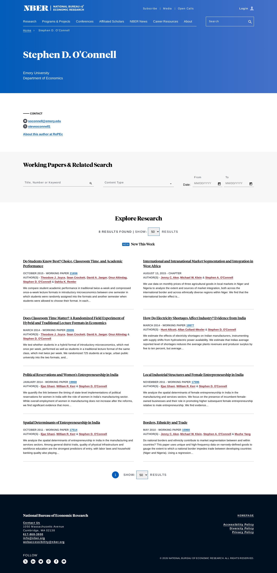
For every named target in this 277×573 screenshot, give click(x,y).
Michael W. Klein (191, 277)
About (188, 21)
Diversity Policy (242, 528)
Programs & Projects (56, 21)
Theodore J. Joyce (53, 277)
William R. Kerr (65, 386)
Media (167, 8)
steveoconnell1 (39, 126)
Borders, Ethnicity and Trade (165, 422)
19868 (73, 381)
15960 (186, 429)
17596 (195, 381)
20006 (70, 330)
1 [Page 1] (115, 475)
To (230, 177)
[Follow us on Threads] (48, 561)
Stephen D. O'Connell (37, 281)
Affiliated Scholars (111, 21)
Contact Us (31, 522)
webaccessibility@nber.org (44, 541)
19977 (190, 325)
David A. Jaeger (97, 277)
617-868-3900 (33, 534)
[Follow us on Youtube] (64, 561)
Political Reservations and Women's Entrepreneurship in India (70, 374)
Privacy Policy (243, 532)
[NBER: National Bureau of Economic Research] (57, 10)
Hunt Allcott (168, 329)
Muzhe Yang (243, 434)
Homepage (246, 515)
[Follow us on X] (25, 561)
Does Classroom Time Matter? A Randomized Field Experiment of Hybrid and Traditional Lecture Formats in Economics (73, 320)
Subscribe (150, 8)
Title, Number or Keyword (43, 182)
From (201, 177)
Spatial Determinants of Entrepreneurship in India (61, 422)
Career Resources (165, 21)
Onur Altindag (117, 277)
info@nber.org (34, 538)
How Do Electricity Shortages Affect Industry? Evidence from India (194, 317)
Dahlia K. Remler (65, 281)
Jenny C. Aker (170, 277)
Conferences (84, 21)
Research (29, 21)
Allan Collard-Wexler (191, 329)
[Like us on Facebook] (56, 561)
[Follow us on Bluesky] (40, 561)
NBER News (138, 21)
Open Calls (186, 8)
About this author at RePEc (43, 134)
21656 (74, 273)
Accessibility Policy (238, 524)
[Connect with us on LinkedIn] (33, 561)
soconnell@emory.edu (44, 121)
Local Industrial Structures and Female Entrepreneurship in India (193, 374)
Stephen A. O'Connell (219, 277)
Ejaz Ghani (48, 386)
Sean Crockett (76, 277)
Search (214, 21)
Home (27, 30)
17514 (73, 429)
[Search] (250, 22)
